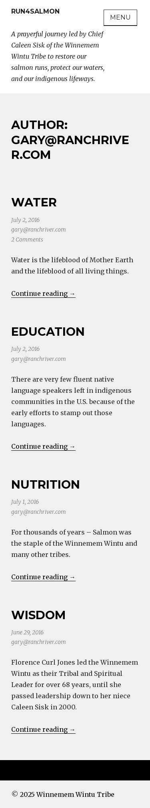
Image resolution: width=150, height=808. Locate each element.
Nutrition (45, 484)
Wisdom (38, 615)
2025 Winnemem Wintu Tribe (67, 794)
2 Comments (27, 239)
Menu (120, 17)
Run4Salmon (35, 11)
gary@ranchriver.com (38, 229)
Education (48, 332)
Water (34, 202)
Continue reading (43, 293)
